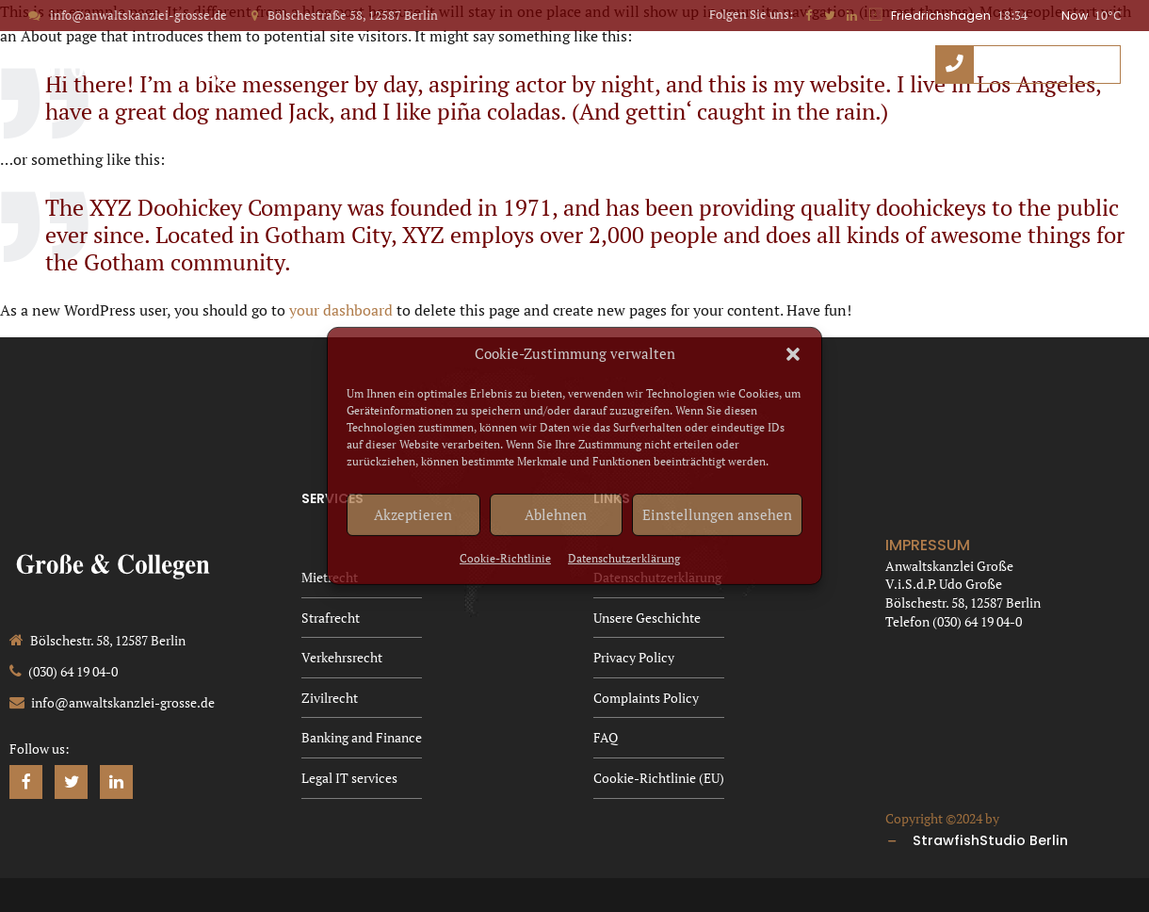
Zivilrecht (329, 698)
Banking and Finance (361, 737)
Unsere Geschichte (452, 130)
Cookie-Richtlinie (505, 558)
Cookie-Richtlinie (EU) (1044, 130)
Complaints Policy (781, 130)
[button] (793, 354)
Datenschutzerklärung (624, 558)
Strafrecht (330, 618)
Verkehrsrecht (341, 657)
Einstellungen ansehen (717, 514)
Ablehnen (556, 514)
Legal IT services (349, 778)
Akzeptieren (413, 514)
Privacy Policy (616, 130)
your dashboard (341, 310)
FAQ (907, 130)
